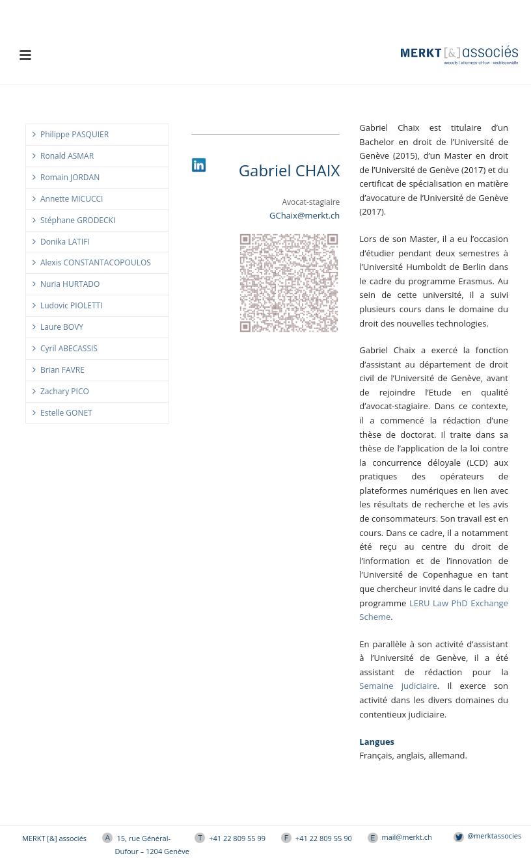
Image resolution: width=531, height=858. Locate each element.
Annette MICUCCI (68, 198)
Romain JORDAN (66, 177)
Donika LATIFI (61, 241)
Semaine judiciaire (398, 685)
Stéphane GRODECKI (74, 220)
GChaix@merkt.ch (304, 215)
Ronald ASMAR (63, 155)
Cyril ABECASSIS (65, 348)
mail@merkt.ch (407, 837)
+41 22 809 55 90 (323, 838)
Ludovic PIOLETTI (67, 305)
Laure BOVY (58, 326)
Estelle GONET (62, 412)
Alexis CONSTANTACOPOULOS (92, 262)
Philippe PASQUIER (71, 134)
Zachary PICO (61, 391)
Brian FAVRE (59, 369)
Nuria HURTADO (66, 283)
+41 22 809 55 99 (237, 838)
